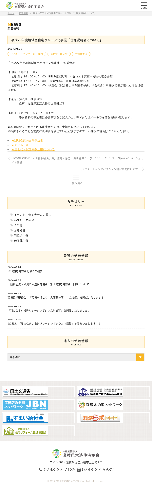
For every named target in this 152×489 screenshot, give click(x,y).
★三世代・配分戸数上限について (33, 149)
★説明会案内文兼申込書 (27, 140)
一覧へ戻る (76, 183)
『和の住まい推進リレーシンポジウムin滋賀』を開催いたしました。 (49, 310)
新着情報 (23, 13)
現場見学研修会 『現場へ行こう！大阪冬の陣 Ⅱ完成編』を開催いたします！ (56, 297)
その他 (18, 225)
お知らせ (20, 230)
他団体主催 (21, 241)
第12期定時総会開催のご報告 (25, 271)
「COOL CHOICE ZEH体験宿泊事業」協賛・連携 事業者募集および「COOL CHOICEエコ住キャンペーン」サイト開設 (77, 160)
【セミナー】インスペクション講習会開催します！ (110, 169)
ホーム (11, 13)
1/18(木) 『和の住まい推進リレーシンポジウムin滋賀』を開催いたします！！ (54, 323)
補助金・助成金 (59, 54)
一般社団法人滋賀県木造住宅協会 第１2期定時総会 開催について (48, 284)
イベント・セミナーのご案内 (27, 54)
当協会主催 (81, 54)
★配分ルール (20, 145)
